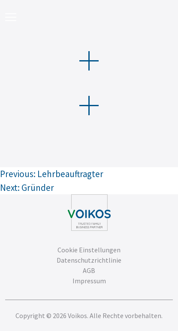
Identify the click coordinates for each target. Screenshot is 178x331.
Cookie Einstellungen (89, 249)
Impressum (89, 280)
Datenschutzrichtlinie (89, 260)
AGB (89, 270)
